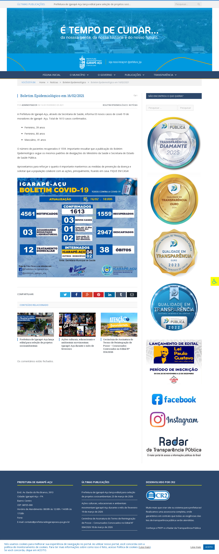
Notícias (133, 105)
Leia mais (144, 547)
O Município (77, 74)
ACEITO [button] (209, 547)
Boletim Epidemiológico (115, 105)
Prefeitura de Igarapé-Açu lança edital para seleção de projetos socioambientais (93, 4)
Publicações (133, 74)
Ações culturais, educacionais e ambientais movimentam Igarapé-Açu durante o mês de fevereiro (78, 344)
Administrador (29, 105)
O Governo (105, 74)
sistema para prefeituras (188, 507)
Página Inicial (52, 74)
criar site (166, 507)
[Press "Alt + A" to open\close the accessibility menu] (215, 281)
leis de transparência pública (161, 520)
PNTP (160, 527)
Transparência (163, 74)
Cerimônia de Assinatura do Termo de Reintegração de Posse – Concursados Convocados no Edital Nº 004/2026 (118, 345)
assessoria (169, 511)
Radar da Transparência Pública (184, 527)
